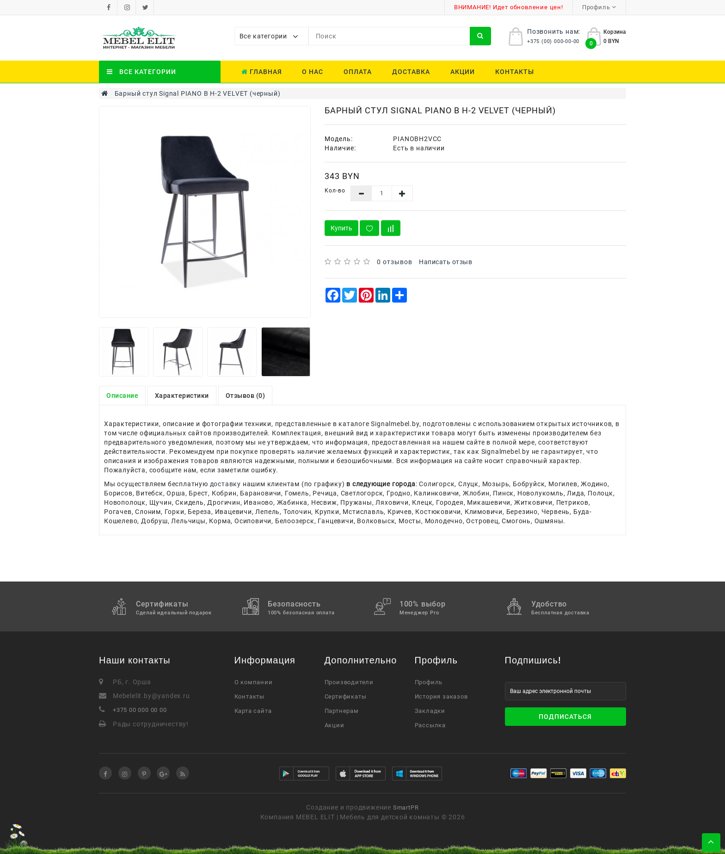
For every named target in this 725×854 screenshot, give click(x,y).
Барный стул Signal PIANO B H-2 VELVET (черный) (198, 93)
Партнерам (342, 710)
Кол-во (335, 190)
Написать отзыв (445, 262)
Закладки (430, 710)
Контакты (514, 71)
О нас (312, 71)
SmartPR (406, 807)
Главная (261, 71)
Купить (341, 228)
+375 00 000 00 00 (140, 709)
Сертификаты (346, 696)
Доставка (411, 71)
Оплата (358, 71)
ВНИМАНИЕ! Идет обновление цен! (508, 7)
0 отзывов (394, 262)
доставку (225, 484)
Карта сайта (253, 710)
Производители (349, 682)
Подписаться (565, 716)
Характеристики (182, 395)
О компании (253, 682)
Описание (122, 395)
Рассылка (430, 725)
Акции (462, 71)
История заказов (441, 696)
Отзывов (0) (245, 395)
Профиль (429, 682)
